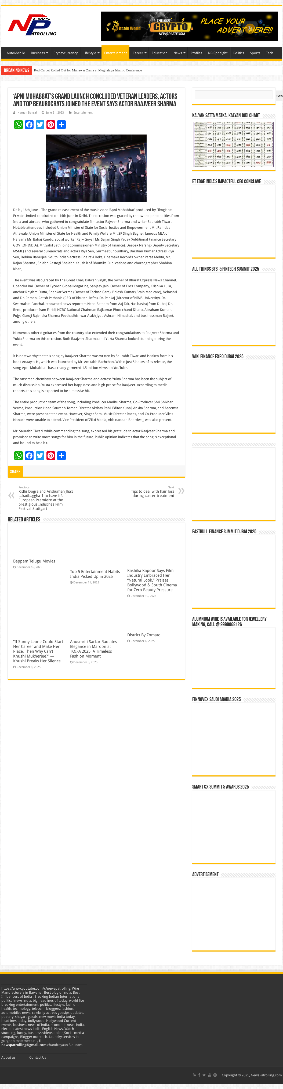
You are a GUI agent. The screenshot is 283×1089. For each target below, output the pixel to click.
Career (138, 53)
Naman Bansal (27, 112)
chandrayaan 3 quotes (64, 1045)
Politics (238, 53)
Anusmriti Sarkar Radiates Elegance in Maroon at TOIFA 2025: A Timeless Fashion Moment (93, 649)
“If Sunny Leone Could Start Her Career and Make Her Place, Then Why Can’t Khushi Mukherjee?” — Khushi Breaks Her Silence (38, 651)
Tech (269, 53)
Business (38, 53)
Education (160, 53)
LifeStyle (90, 53)
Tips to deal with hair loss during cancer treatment (146, 492)
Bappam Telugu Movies (34, 561)
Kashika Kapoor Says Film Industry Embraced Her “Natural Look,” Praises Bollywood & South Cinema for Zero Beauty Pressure (152, 580)
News (177, 53)
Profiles (196, 53)
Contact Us (37, 1057)
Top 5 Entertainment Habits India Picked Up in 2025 (95, 574)
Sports (255, 53)
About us (8, 1057)
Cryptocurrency (65, 53)
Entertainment (115, 53)
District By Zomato (144, 635)
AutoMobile (16, 53)
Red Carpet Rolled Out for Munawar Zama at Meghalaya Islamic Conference (88, 70)
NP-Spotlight (217, 53)
